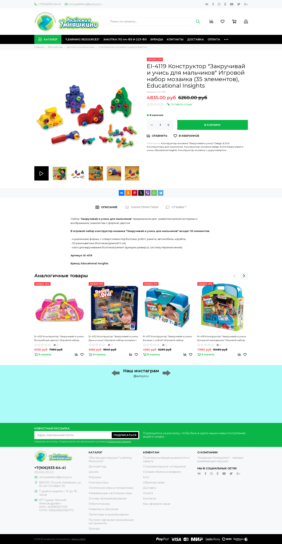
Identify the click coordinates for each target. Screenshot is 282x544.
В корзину (212, 125)
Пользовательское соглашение (164, 466)
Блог (146, 477)
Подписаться (125, 435)
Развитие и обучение (103, 509)
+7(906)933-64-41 (47, 4)
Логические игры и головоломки (111, 488)
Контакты (175, 39)
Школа (93, 472)
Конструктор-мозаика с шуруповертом (202, 150)
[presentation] (234, 276)
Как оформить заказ (156, 504)
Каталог (48, 39)
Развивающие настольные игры (110, 493)
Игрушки (95, 477)
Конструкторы (98, 482)
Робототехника (99, 504)
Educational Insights (166, 150)
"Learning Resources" (82, 39)
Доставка (195, 39)
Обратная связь (154, 482)
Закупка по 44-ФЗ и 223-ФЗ (125, 39)
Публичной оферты (119, 441)
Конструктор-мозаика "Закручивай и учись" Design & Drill (195, 143)
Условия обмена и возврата (162, 472)
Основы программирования (108, 498)
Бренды (156, 39)
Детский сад (97, 466)
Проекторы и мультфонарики (109, 514)
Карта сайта (78, 539)
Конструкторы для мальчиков (165, 146)
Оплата (214, 39)
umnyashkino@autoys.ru (83, 4)
